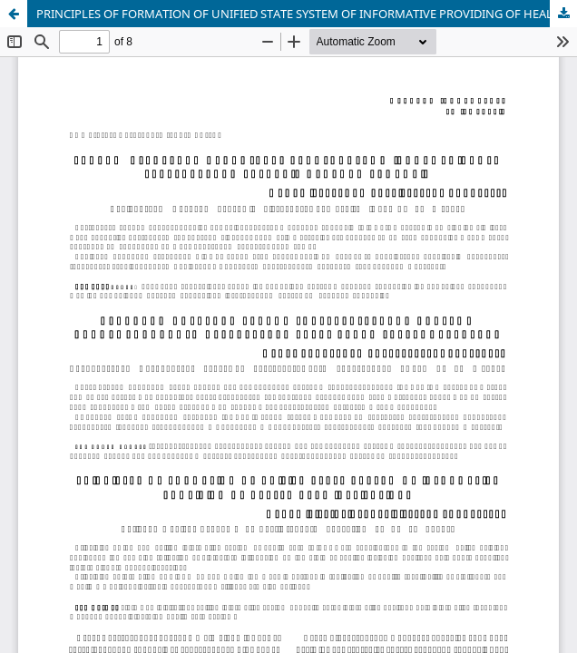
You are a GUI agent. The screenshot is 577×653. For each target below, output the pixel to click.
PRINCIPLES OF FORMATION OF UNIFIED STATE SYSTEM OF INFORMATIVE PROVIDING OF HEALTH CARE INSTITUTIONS (306, 13)
